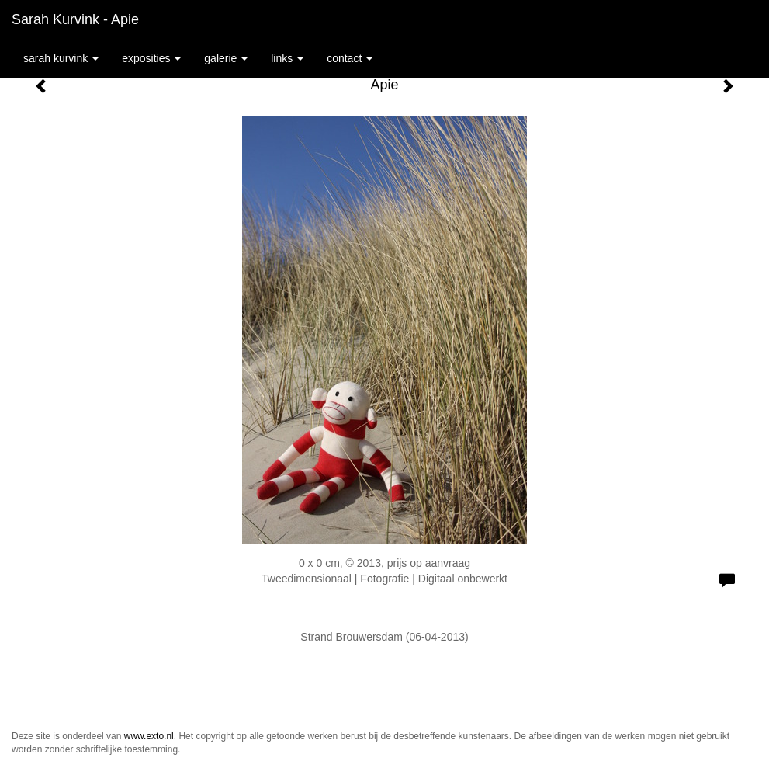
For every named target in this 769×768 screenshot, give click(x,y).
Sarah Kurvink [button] (61, 58)
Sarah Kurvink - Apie (75, 19)
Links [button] (287, 58)
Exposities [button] (151, 58)
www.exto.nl (149, 736)
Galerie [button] (226, 58)
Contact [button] (349, 58)
